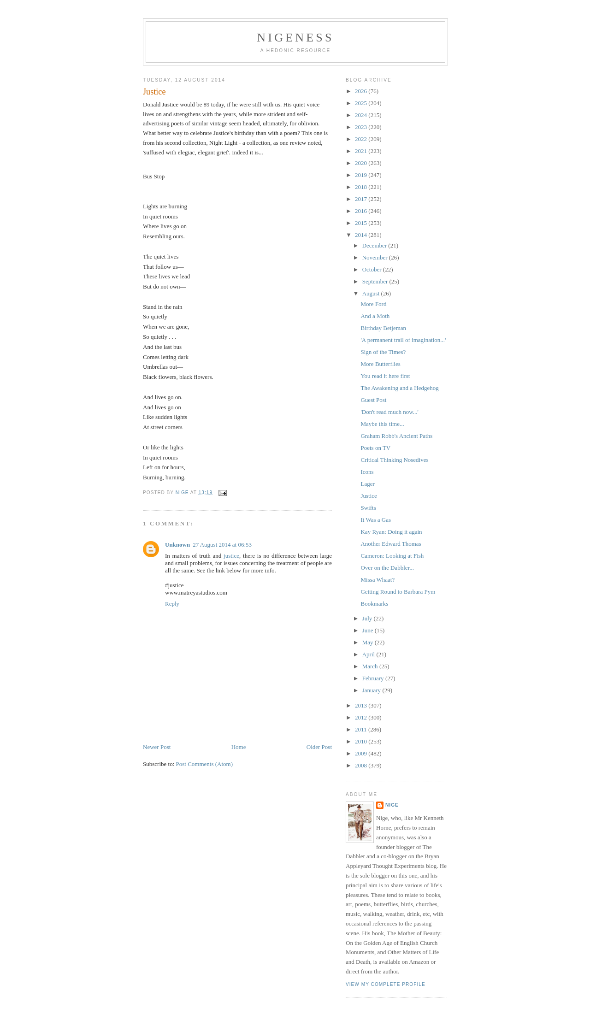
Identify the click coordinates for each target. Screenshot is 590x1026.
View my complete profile (385, 984)
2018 (361, 186)
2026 (361, 91)
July (368, 618)
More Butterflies (380, 363)
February (373, 678)
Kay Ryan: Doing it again (391, 531)
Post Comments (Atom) (204, 750)
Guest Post (373, 399)
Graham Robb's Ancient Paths (396, 435)
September (375, 281)
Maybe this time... (382, 423)
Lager (367, 483)
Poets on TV (375, 447)
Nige (392, 805)
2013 (361, 705)
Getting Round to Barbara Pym (397, 591)
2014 (361, 234)
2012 (361, 717)
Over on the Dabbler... (387, 567)
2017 (361, 198)
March (370, 666)
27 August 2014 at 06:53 (222, 530)
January (372, 690)
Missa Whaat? (377, 579)
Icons (366, 471)
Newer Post (157, 733)
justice (231, 541)
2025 (361, 103)
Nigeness (295, 37)
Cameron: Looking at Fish (392, 555)
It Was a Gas (375, 519)
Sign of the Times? (383, 351)
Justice (368, 495)
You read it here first (385, 375)
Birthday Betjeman (383, 327)
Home (238, 733)
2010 (361, 741)
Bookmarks (374, 603)
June (368, 630)
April (369, 654)
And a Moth (374, 316)
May (368, 642)
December (375, 245)
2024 (361, 115)
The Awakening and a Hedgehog (399, 387)
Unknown (177, 530)
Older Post (319, 733)
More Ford (373, 304)
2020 (361, 162)
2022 (361, 139)
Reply (172, 589)
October (372, 269)
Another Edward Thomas (390, 543)
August (371, 293)
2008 (361, 765)
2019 (361, 174)
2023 (361, 127)
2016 (361, 210)
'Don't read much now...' (389, 411)
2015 (361, 222)
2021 (361, 150)
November (375, 257)
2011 (361, 729)
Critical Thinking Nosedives (394, 459)
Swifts (368, 507)
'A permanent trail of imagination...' (403, 339)
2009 (361, 753)
